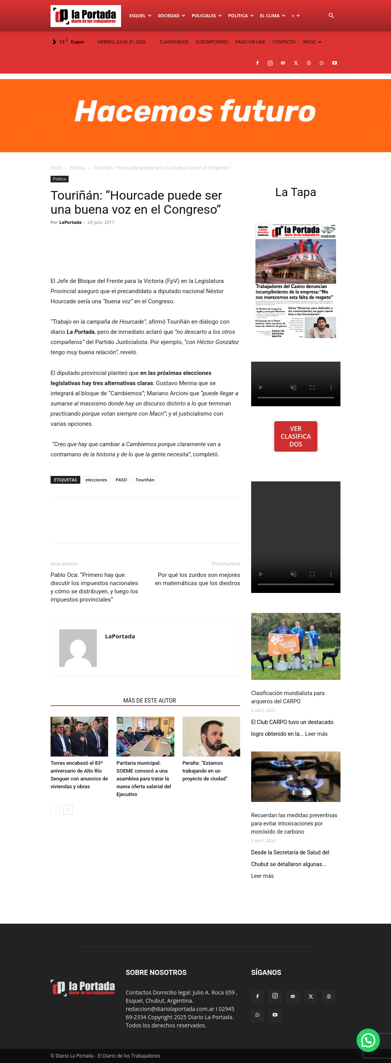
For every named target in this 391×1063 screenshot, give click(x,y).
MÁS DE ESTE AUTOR (149, 700)
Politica (240, 15)
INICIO (312, 42)
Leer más (316, 734)
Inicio (56, 167)
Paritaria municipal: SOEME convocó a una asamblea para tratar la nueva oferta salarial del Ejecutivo (143, 778)
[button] (331, 16)
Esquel (140, 15)
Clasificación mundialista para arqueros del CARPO (287, 697)
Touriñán (145, 480)
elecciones (96, 480)
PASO (121, 480)
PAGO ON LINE (250, 42)
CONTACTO (284, 42)
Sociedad (172, 15)
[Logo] (88, 15)
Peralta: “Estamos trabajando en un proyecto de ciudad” (205, 771)
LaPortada (71, 222)
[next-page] (68, 810)
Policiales (207, 15)
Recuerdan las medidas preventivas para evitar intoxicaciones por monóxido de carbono (294, 823)
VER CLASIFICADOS (296, 436)
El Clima (273, 15)
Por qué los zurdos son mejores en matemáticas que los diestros (197, 579)
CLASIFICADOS (173, 42)
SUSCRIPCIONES (212, 42)
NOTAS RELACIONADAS (84, 700)
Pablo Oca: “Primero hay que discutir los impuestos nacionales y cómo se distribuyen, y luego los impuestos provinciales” (94, 587)
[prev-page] (55, 810)
